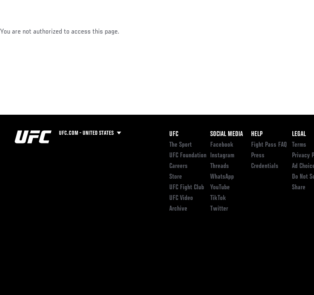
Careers (178, 166)
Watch (193, 31)
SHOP (265, 31)
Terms (299, 145)
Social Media (226, 134)
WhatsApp (222, 177)
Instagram (222, 155)
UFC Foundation (187, 155)
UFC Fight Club (186, 187)
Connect (160, 31)
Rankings (57, 31)
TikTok (218, 198)
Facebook (221, 145)
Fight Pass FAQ (269, 145)
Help (256, 134)
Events (22, 31)
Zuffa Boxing (226, 35)
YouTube (220, 187)
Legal (299, 134)
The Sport (180, 145)
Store (175, 177)
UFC (173, 134)
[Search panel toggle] (287, 31)
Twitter (219, 209)
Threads (219, 166)
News (125, 31)
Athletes (93, 31)
